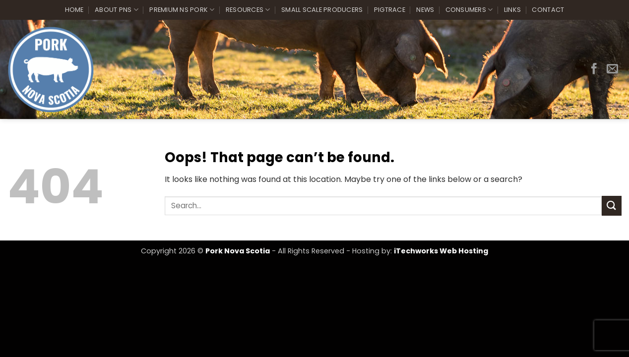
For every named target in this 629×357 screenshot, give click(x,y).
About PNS (116, 9)
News (425, 9)
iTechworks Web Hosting (441, 251)
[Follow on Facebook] (594, 69)
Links (512, 9)
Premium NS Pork (181, 9)
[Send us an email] (612, 69)
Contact (548, 9)
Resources (248, 9)
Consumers (469, 9)
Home (74, 9)
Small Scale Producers (322, 9)
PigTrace (389, 9)
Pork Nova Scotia (237, 251)
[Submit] (612, 205)
